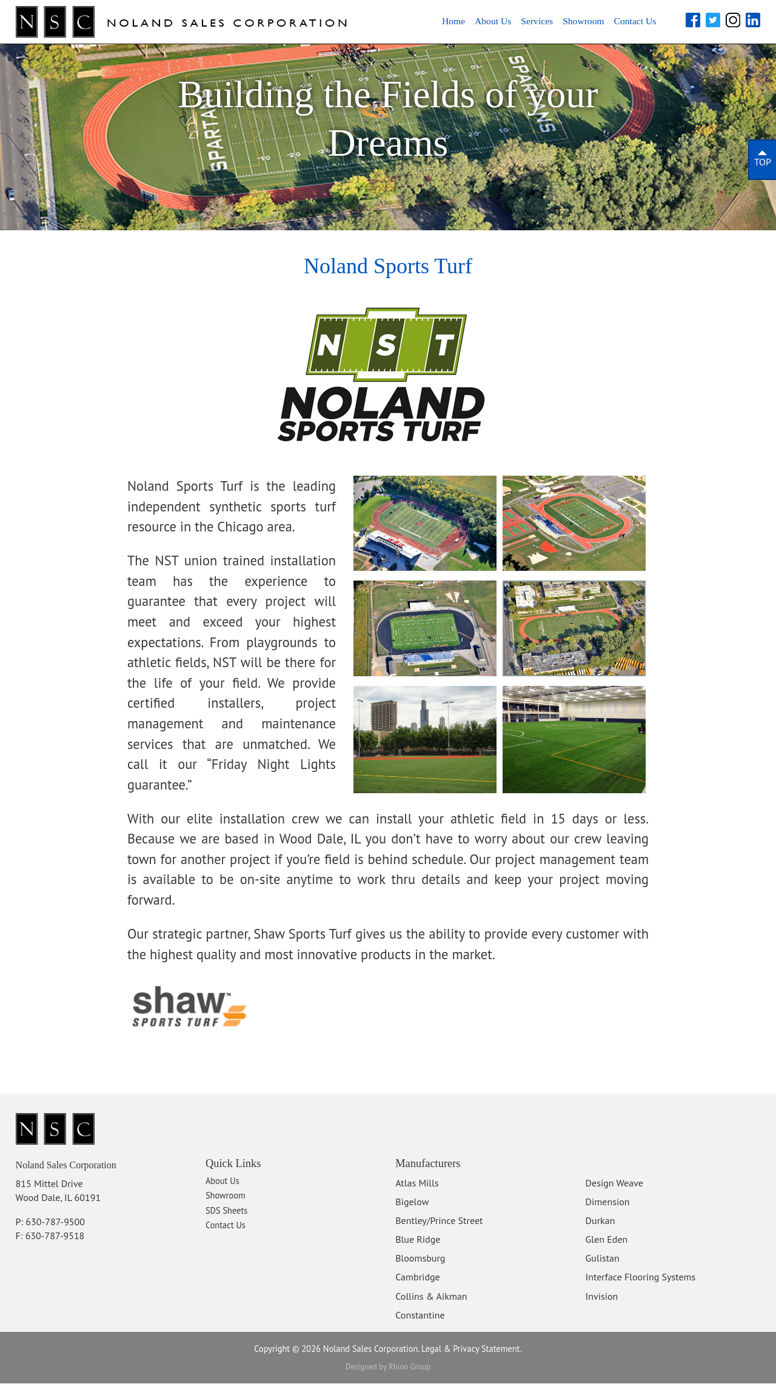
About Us (458, 21)
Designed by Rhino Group (388, 1367)
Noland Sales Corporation (77, 1165)
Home (412, 21)
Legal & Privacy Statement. (471, 1349)
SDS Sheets (226, 1211)
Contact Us (629, 21)
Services (510, 21)
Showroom (566, 21)
